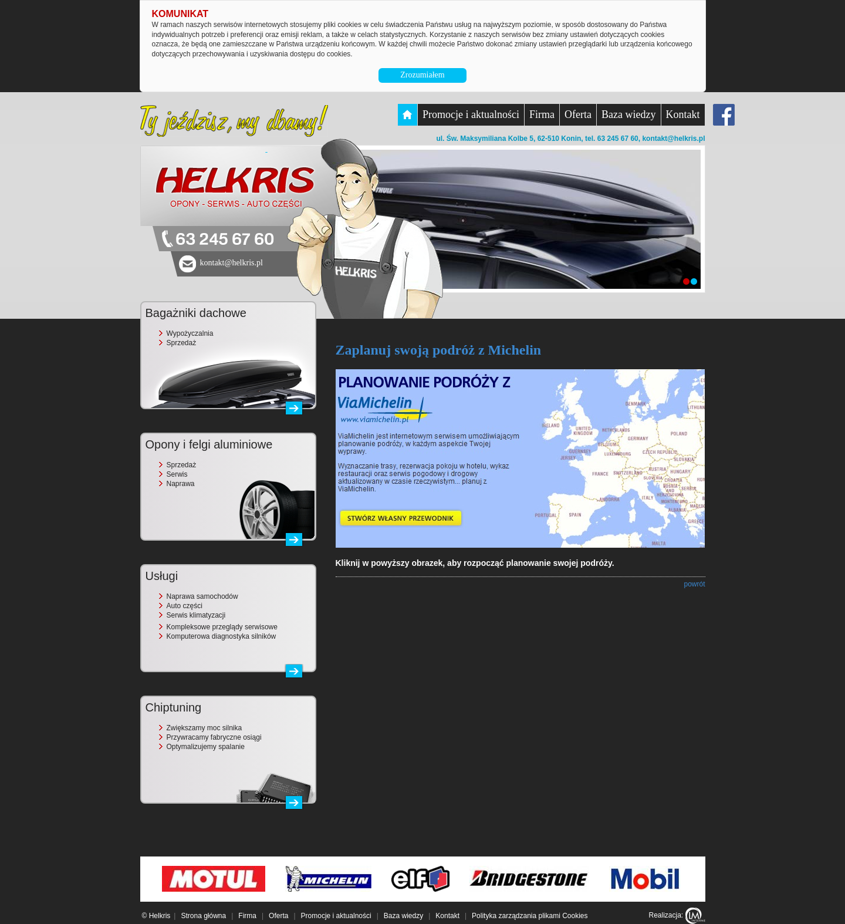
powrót (694, 584)
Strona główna (203, 916)
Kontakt (683, 114)
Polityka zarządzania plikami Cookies (529, 916)
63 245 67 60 (224, 240)
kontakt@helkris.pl (673, 138)
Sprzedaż (182, 343)
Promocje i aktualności (470, 114)
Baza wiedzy (628, 114)
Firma (542, 114)
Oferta (578, 114)
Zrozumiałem (422, 74)
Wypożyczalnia (190, 333)
